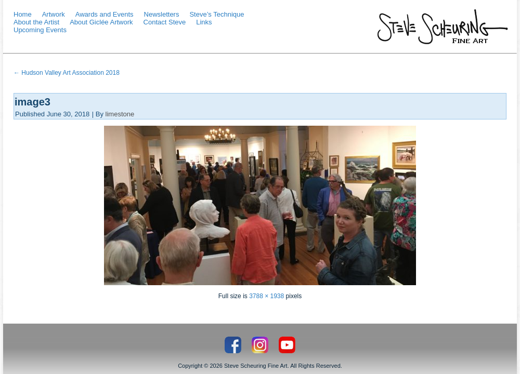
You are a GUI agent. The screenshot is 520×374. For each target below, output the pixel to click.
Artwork (53, 14)
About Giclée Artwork (101, 22)
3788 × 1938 (266, 296)
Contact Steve (165, 22)
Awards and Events (104, 14)
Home (23, 14)
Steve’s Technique (216, 14)
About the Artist (36, 22)
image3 (32, 102)
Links (204, 22)
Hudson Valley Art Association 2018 (67, 72)
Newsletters (161, 14)
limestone (120, 114)
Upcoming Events (40, 30)
